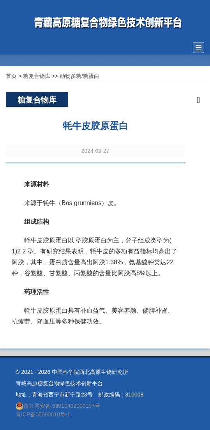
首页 (11, 76)
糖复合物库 (36, 76)
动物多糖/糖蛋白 (79, 76)
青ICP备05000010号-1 (43, 414)
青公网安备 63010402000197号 (58, 406)
